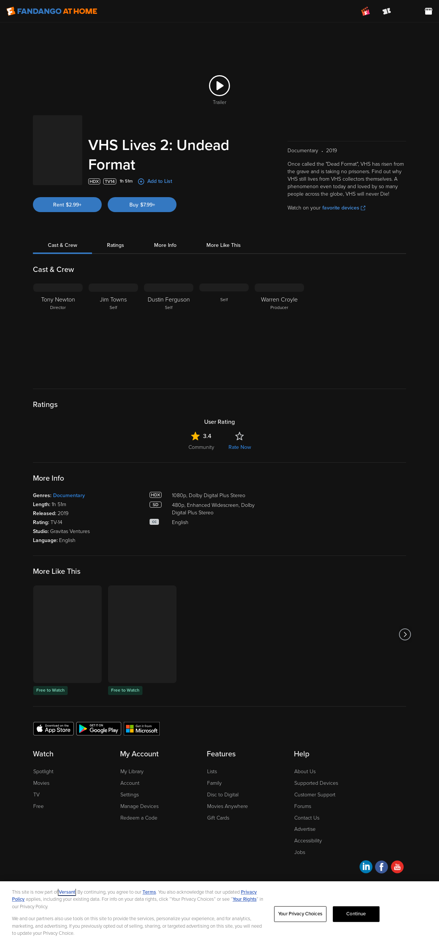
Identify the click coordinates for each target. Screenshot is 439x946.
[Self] (224, 330)
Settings (129, 795)
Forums (302, 806)
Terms (149, 892)
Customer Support (314, 795)
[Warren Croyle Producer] (279, 330)
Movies (41, 783)
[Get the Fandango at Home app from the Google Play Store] (99, 728)
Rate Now (239, 447)
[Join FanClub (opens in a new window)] (366, 11)
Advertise (305, 829)
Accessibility (308, 841)
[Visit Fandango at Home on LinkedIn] (366, 868)
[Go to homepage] (52, 11)
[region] (219, 913)
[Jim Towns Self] (113, 330)
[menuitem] (407, 11)
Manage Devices (139, 806)
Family (214, 783)
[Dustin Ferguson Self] (169, 330)
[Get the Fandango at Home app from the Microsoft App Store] (141, 728)
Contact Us (306, 818)
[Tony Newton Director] (58, 330)
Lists (212, 771)
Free (38, 806)
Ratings (115, 245)
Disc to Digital (223, 795)
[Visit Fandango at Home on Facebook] (382, 868)
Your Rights (245, 899)
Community (201, 447)
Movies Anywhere (227, 806)
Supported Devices (316, 783)
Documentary (69, 495)
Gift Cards (218, 818)
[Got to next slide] (405, 634)
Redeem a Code (138, 818)
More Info (165, 245)
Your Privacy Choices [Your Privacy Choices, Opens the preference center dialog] (300, 914)
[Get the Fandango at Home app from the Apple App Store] (53, 728)
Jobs (299, 852)
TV (36, 795)
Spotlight (43, 771)
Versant (67, 892)
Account (129, 783)
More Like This (223, 245)
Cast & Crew (62, 245)
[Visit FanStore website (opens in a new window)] (428, 11)
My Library (132, 771)
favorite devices (343, 208)
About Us (305, 771)
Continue (356, 914)
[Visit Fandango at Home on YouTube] (397, 868)
